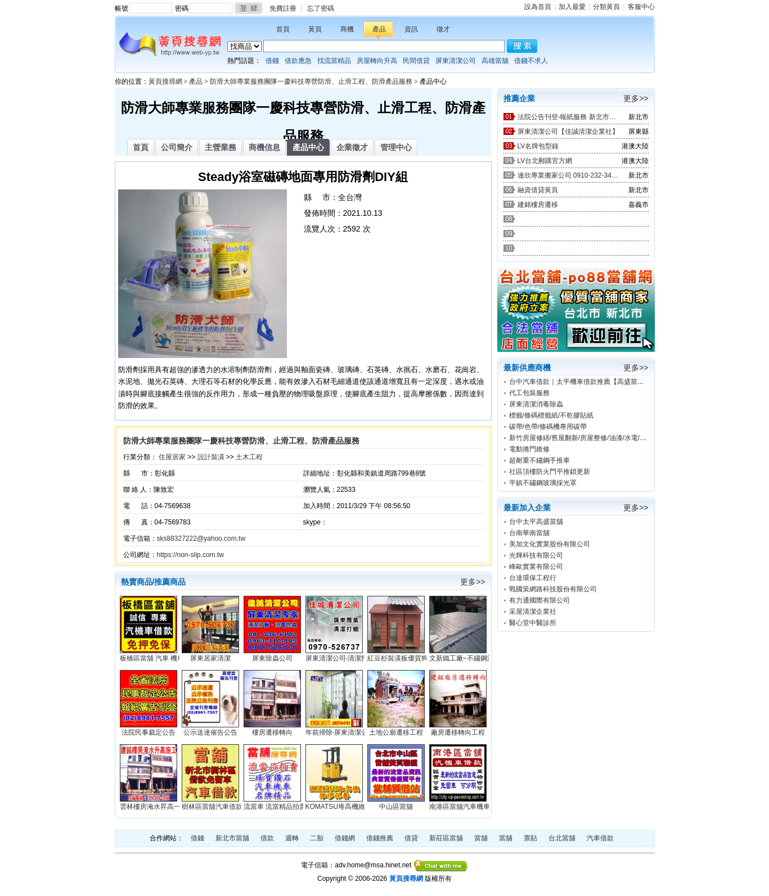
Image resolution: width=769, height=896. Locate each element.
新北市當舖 (232, 838)
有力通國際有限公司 (539, 600)
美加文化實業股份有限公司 (549, 544)
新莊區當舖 (446, 838)
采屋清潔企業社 (532, 612)
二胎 (316, 838)
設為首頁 (537, 7)
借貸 (411, 838)
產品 (379, 29)
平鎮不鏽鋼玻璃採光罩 (543, 483)
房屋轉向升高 (377, 61)
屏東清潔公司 (455, 61)
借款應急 (298, 61)
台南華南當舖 (529, 533)
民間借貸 (416, 61)
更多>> (472, 581)
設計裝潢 (210, 457)
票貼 (530, 838)
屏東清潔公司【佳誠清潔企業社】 (568, 131)
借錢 (272, 61)
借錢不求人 (531, 61)
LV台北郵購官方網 (545, 161)
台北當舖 (561, 838)
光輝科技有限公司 (536, 555)
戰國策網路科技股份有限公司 (553, 589)
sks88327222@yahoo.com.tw (201, 538)
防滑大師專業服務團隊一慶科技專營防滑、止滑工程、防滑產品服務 (311, 81)
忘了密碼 (320, 8)
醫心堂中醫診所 (532, 623)
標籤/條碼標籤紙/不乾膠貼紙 (551, 415)
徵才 (443, 29)
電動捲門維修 (529, 449)
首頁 (283, 29)
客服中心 (641, 7)
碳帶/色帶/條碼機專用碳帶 (548, 427)
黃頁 (315, 29)
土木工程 (249, 457)
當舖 (481, 838)
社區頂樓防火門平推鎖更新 (549, 472)
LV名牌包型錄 (538, 146)
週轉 (292, 838)
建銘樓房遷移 (538, 205)
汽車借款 (600, 838)
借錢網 (345, 838)
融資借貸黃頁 (538, 190)
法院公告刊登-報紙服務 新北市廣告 (568, 117)
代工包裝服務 (529, 393)
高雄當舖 (495, 61)
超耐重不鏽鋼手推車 (539, 460)
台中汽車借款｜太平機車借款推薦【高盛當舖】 (580, 382)
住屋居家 (172, 457)
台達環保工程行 (532, 578)
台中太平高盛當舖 (536, 522)
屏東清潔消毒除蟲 (536, 404)
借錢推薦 (379, 838)
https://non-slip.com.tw (190, 555)
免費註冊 (282, 8)
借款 (267, 838)
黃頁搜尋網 (165, 81)
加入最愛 (572, 7)
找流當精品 (334, 61)
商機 (347, 29)
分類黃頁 (606, 7)
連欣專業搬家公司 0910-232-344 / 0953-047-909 (568, 175)
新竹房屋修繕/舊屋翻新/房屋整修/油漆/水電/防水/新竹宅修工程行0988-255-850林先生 (637, 438)
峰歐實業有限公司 (536, 567)
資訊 (411, 29)
